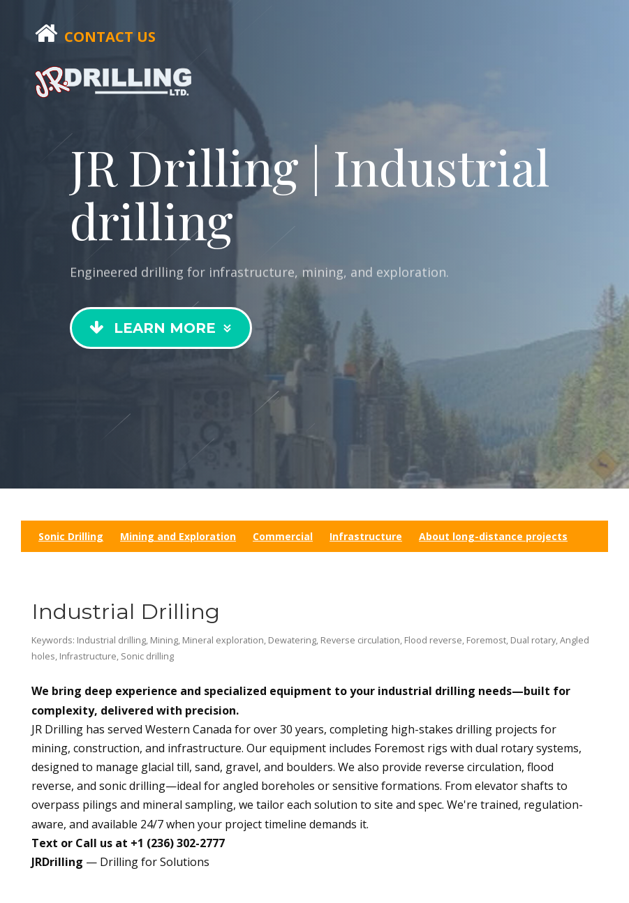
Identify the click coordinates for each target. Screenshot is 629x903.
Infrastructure (366, 536)
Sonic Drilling (70, 536)
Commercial (283, 536)
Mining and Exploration (178, 536)
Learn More (162, 328)
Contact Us (110, 36)
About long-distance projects (493, 536)
